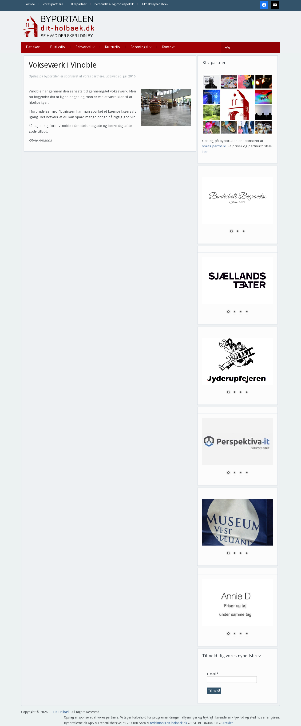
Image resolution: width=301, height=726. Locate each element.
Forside (30, 4)
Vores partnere (53, 4)
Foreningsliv (141, 47)
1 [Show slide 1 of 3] (231, 231)
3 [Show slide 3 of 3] (243, 231)
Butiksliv (57, 47)
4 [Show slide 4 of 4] (246, 312)
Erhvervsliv (85, 47)
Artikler (227, 723)
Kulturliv (112, 47)
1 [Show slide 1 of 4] (228, 312)
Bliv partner (79, 4)
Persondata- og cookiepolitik (114, 4)
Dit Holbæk (61, 712)
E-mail (212, 674)
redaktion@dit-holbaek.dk (168, 723)
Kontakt (168, 47)
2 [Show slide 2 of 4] (234, 312)
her (205, 152)
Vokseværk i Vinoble (63, 65)
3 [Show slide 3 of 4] (240, 312)
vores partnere (214, 146)
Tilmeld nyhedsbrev (155, 4)
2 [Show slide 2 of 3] (237, 231)
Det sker (33, 47)
